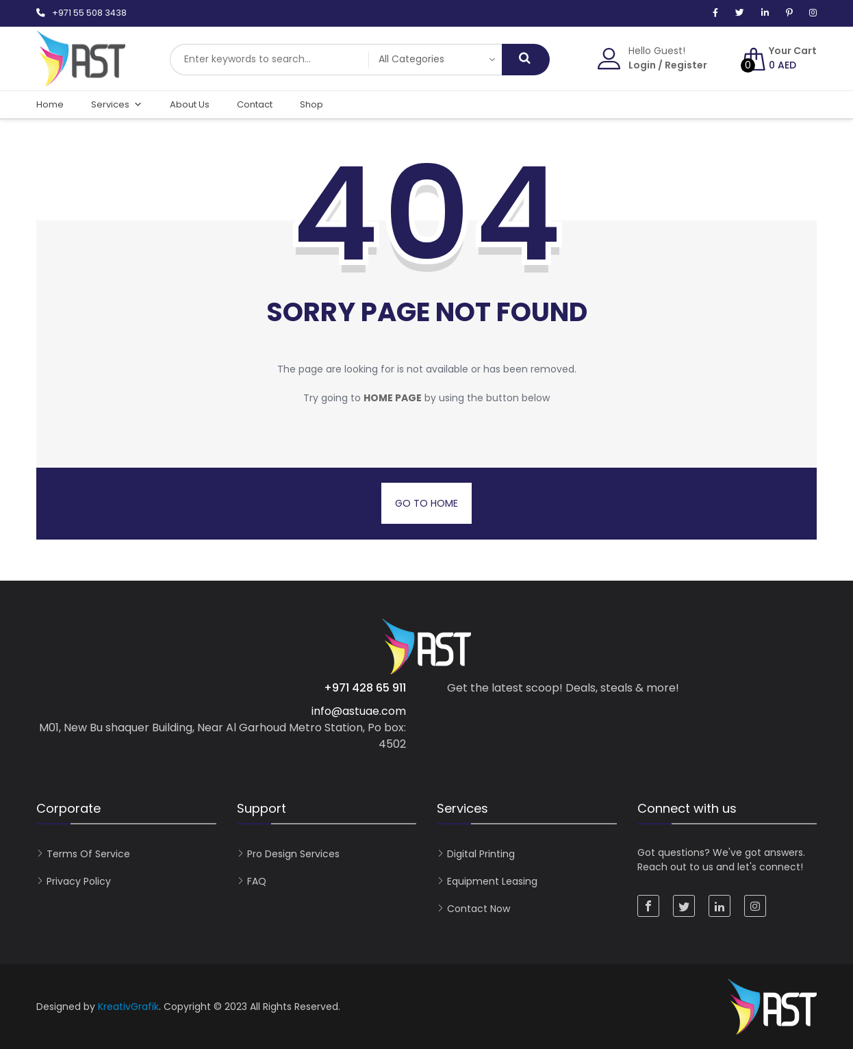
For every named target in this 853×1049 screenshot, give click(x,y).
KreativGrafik (128, 1006)
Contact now (478, 908)
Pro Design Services (293, 854)
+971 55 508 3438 (89, 12)
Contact (254, 104)
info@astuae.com (358, 711)
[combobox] (269, 59)
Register (686, 65)
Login (642, 65)
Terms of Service (88, 854)
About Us (189, 104)
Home (50, 104)
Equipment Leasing (492, 881)
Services (116, 104)
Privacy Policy (79, 881)
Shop (311, 104)
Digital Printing (481, 854)
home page (393, 398)
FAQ (256, 881)
